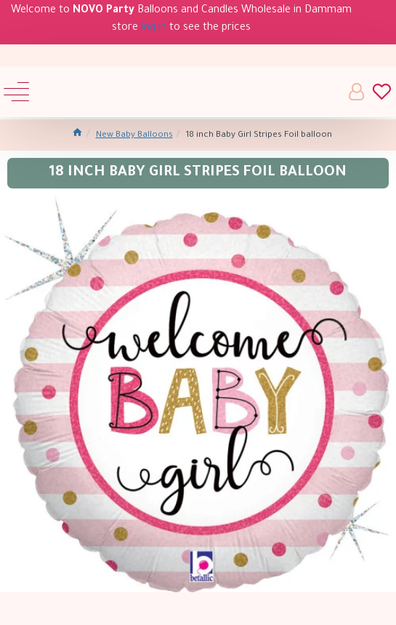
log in (153, 28)
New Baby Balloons (134, 135)
